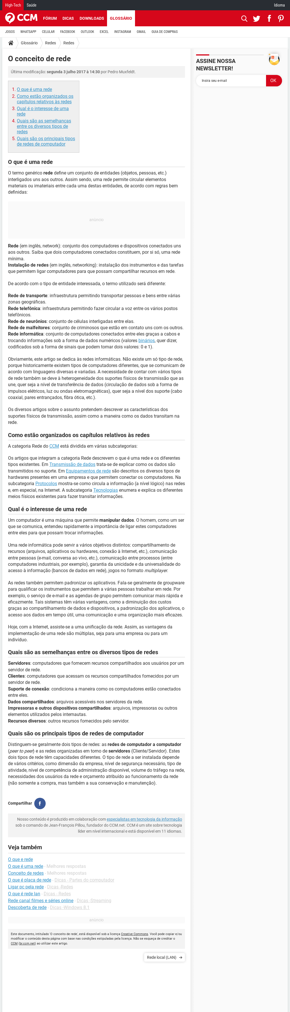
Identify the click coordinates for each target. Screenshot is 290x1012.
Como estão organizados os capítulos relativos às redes (45, 99)
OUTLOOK (87, 32)
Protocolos (46, 483)
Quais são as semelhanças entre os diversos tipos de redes (44, 126)
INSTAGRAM (122, 32)
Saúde (31, 5)
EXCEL (104, 32)
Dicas (68, 18)
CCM (54, 446)
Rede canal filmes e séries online (40, 900)
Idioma (279, 5)
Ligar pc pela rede (26, 887)
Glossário (121, 18)
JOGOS (10, 32)
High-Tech (13, 5)
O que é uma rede (34, 89)
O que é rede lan (24, 893)
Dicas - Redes (57, 893)
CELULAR (48, 32)
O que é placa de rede (29, 880)
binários (146, 340)
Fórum (50, 18)
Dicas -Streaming (94, 900)
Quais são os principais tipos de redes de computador (46, 141)
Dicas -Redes (60, 887)
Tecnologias (105, 490)
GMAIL (141, 32)
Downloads (92, 18)
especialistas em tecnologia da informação (144, 819)
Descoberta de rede (27, 907)
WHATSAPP (28, 32)
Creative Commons (134, 934)
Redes (50, 43)
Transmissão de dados (72, 464)
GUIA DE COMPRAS (165, 32)
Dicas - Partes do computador (84, 880)
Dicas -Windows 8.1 (70, 907)
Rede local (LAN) (161, 957)
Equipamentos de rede (88, 471)
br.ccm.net (27, 943)
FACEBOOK (67, 32)
